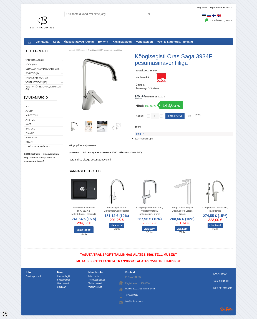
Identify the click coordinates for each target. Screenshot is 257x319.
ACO (28, 106)
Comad (30, 142)
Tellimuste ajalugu (96, 280)
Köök (56, 41)
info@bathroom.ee (134, 301)
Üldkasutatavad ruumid (79, 41)
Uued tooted (63, 283)
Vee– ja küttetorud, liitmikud (175, 41)
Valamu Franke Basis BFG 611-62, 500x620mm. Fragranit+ (84, 210)
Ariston (30, 120)
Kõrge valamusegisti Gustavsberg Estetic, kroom (182, 210)
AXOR (29, 124)
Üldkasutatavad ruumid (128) (42, 69)
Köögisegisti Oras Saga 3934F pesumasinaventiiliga (99, 50)
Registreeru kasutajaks (221, 7)
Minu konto (93, 276)
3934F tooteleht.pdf (144, 139)
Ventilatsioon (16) (36, 82)
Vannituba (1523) (35, 60)
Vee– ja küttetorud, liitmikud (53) (43, 87)
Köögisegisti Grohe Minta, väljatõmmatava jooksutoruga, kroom (149, 210)
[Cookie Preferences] (5, 314)
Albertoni (32, 115)
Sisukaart (61, 287)
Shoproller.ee (226, 309)
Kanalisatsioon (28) (37, 78)
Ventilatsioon (144, 41)
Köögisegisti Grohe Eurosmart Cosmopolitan (116, 209)
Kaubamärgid (63, 276)
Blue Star (31, 137)
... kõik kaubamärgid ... (39, 146)
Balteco (30, 129)
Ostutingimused (33, 276)
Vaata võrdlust (95, 287)
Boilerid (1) (32, 73)
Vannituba (42, 41)
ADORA (29, 111)
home (71, 50)
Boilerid (103, 41)
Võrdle (198, 114)
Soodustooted (63, 280)
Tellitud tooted (95, 283)
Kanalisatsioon (122, 41)
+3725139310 (131, 295)
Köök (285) (31, 64)
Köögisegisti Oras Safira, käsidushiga (215, 209)
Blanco (30, 133)
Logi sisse (202, 7)
